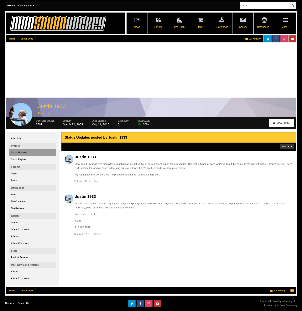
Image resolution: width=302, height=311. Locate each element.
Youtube (292, 38)
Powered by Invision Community (280, 305)
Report (97, 181)
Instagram (284, 38)
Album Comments (20, 243)
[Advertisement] (76, 71)
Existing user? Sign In (20, 5)
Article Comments (20, 278)
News (137, 26)
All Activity (16, 138)
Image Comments (20, 229)
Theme (9, 303)
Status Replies (18, 159)
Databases (264, 26)
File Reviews (17, 208)
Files (13, 194)
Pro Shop (179, 26)
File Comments (19, 201)
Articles (14, 271)
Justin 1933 (85, 157)
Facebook (276, 38)
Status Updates (19, 152)
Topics (14, 173)
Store (200, 26)
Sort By (287, 147)
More (285, 26)
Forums (158, 26)
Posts (14, 180)
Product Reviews (19, 257)
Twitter (268, 38)
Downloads (222, 26)
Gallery (243, 26)
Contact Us (23, 303)
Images (14, 222)
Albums (15, 236)
